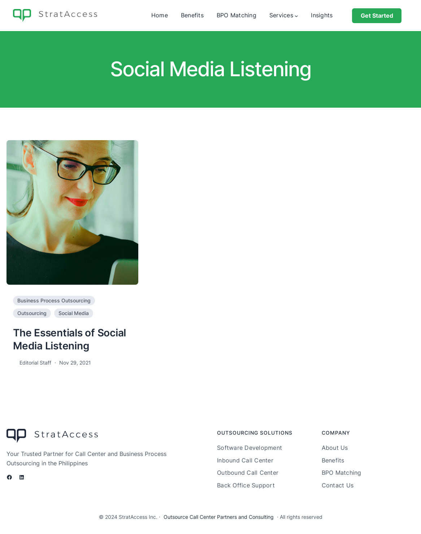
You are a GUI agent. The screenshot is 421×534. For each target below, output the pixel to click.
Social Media (73, 313)
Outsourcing (32, 313)
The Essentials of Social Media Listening (69, 339)
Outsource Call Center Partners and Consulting (219, 517)
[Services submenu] (296, 15)
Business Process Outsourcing (54, 300)
